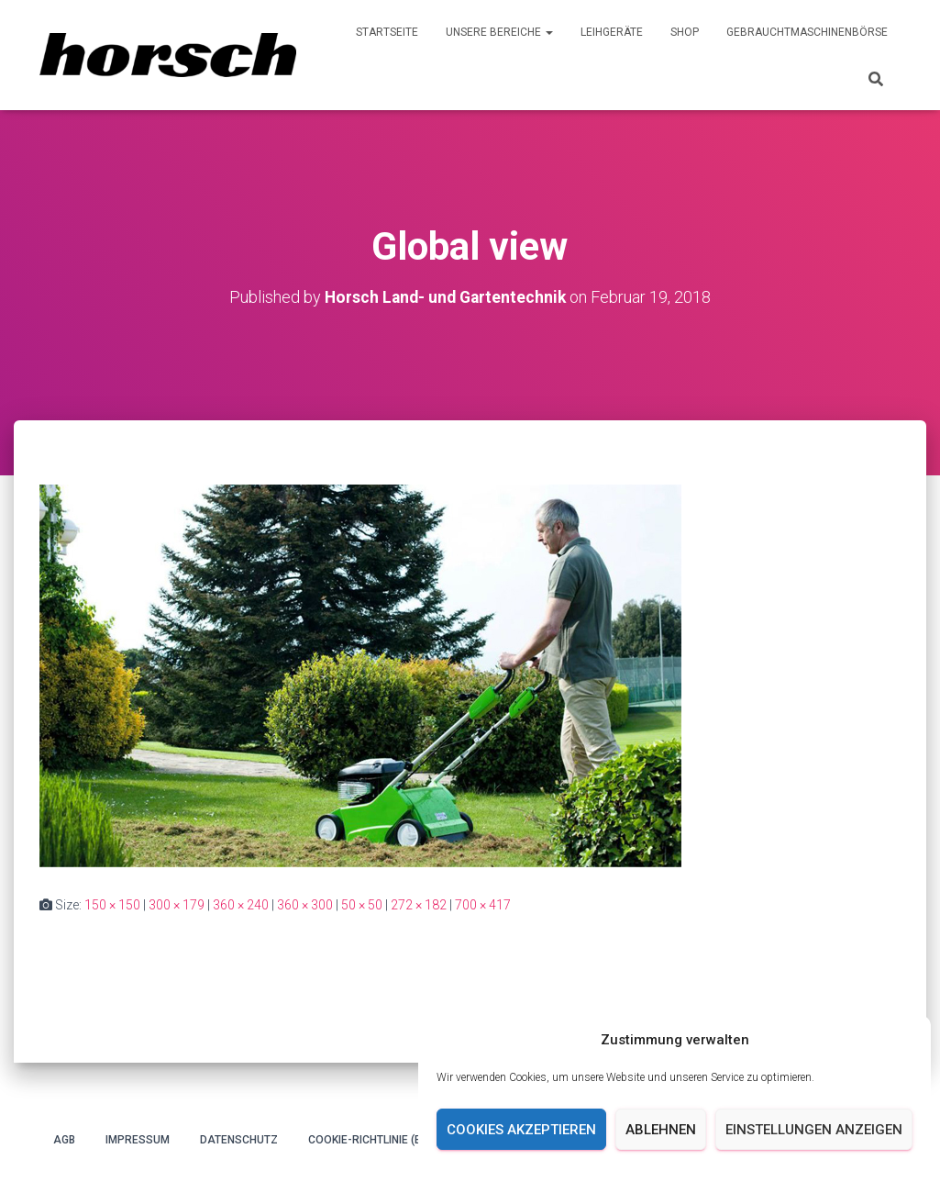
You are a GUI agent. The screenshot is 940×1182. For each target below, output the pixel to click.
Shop (684, 32)
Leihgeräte (612, 32)
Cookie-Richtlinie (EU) (370, 1139)
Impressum (137, 1139)
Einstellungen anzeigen (813, 1129)
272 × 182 (419, 905)
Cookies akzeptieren (521, 1129)
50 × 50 (361, 905)
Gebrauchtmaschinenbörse (807, 32)
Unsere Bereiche (499, 32)
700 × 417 (483, 905)
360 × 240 (241, 905)
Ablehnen (660, 1129)
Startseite (387, 32)
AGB (64, 1139)
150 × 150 (112, 905)
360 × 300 (305, 905)
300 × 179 (177, 905)
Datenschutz (239, 1139)
